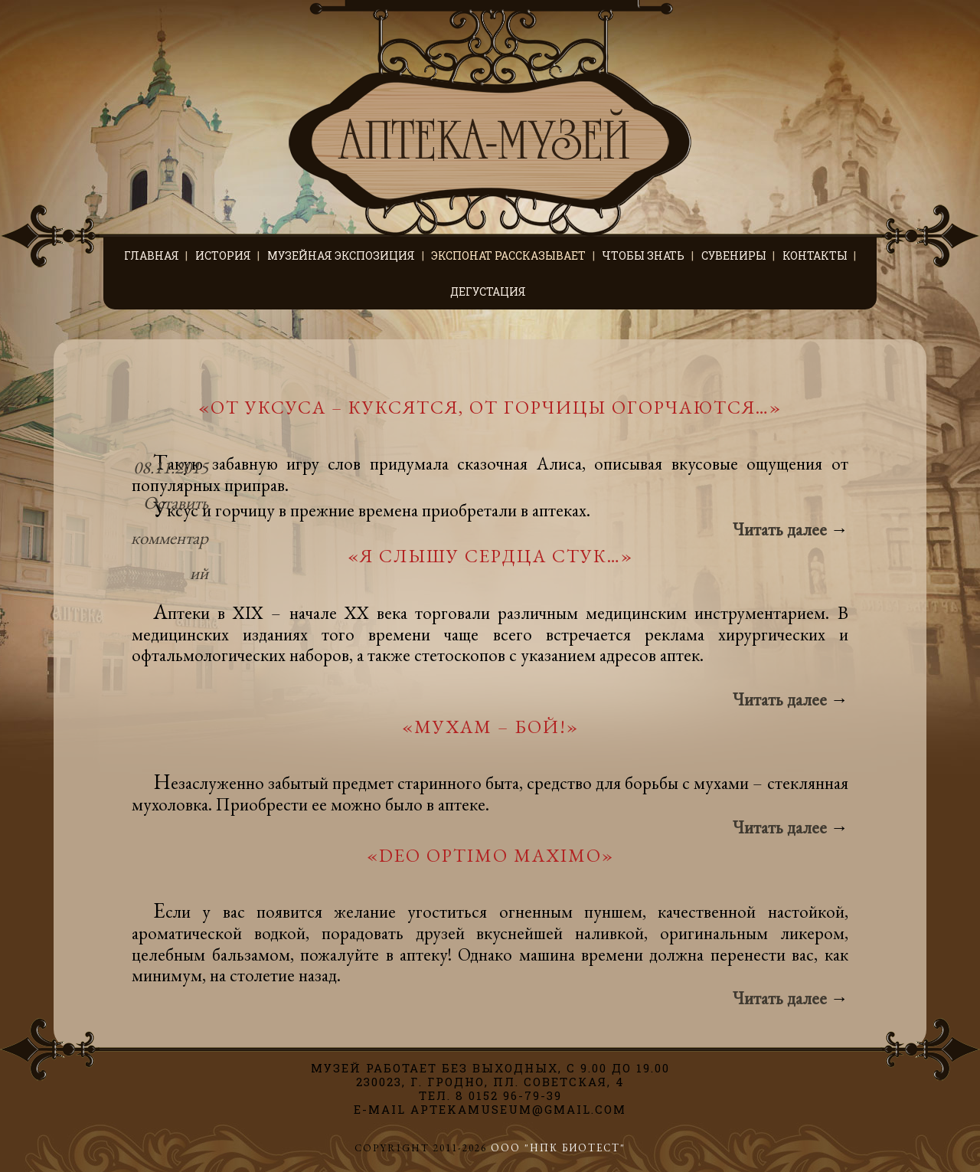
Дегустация (488, 291)
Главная (151, 255)
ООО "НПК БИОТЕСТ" (558, 1147)
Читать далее (790, 529)
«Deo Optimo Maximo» (490, 855)
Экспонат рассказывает (508, 255)
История (223, 255)
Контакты (815, 255)
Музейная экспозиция (341, 255)
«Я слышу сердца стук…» (490, 556)
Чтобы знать (643, 255)
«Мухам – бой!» (490, 726)
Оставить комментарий (169, 537)
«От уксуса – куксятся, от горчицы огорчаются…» (490, 407)
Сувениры (733, 255)
